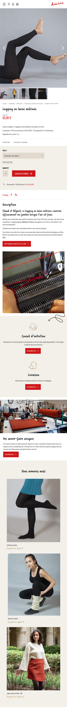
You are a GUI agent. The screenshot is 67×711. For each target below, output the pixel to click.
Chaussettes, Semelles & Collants (33, 103)
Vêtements (19, 103)
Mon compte (13, 4)
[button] (4, 48)
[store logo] (58, 4)
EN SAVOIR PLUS (9, 454)
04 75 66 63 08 (29, 184)
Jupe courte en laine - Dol (14, 693)
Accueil (5, 103)
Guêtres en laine (13, 618)
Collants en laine (12, 545)
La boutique (12, 103)
